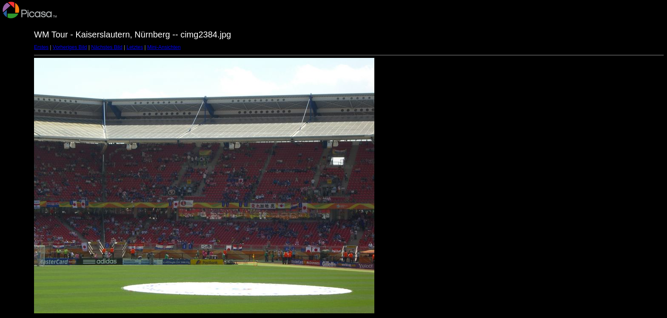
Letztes (135, 47)
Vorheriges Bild (70, 47)
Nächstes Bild (106, 47)
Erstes (41, 47)
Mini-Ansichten (164, 47)
